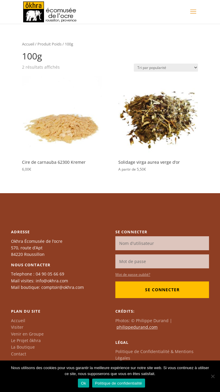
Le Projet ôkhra (26, 340)
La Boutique (23, 347)
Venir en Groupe (27, 334)
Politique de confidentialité (118, 383)
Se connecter (162, 289)
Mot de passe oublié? (132, 274)
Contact (18, 354)
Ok (83, 383)
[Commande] (166, 68)
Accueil (28, 44)
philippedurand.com (137, 327)
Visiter (17, 327)
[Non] (213, 376)
